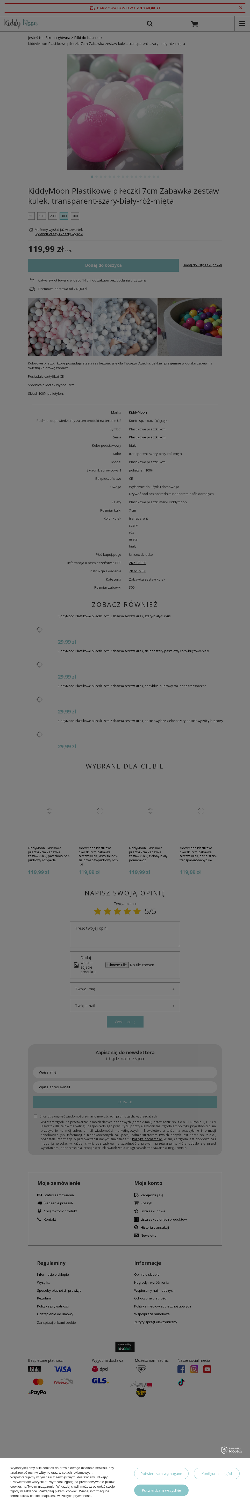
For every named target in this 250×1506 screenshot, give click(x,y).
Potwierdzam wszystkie (161, 1490)
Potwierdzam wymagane (161, 1473)
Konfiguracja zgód (216, 1473)
